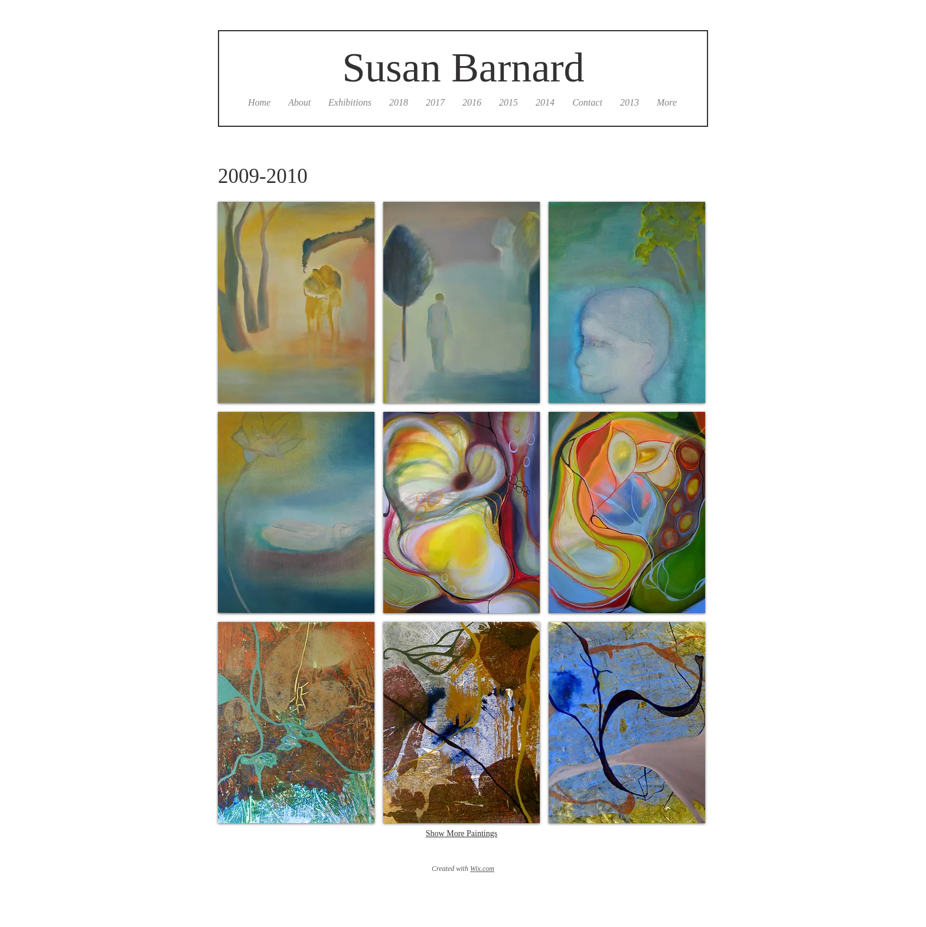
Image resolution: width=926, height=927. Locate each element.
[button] (296, 302)
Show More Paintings (461, 833)
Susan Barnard (463, 67)
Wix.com (482, 868)
